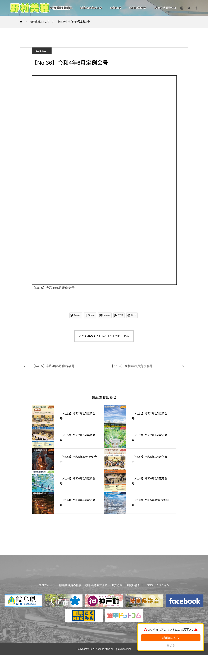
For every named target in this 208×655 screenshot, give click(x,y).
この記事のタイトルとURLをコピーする (104, 336)
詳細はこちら (172, 637)
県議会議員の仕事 (70, 585)
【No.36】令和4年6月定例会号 (53, 287)
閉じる (172, 645)
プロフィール (47, 585)
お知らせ (115, 8)
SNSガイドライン (165, 8)
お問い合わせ (137, 8)
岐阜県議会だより (91, 8)
